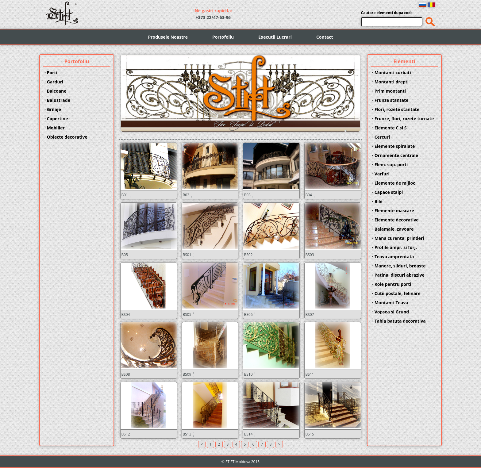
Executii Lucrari (275, 37)
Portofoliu (223, 37)
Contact (324, 37)
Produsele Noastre (167, 37)
